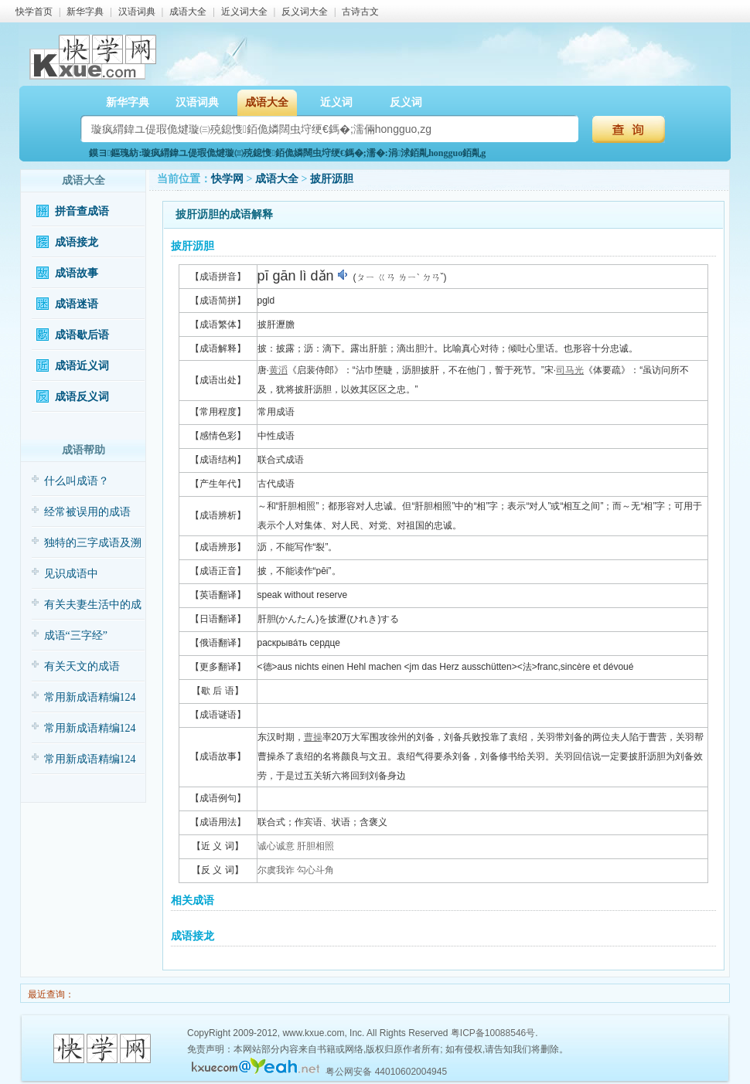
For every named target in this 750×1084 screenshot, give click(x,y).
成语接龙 (76, 242)
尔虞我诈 (276, 870)
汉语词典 (136, 11)
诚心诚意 (276, 846)
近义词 (336, 102)
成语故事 (76, 273)
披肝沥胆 (331, 179)
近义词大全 (244, 11)
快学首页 (34, 11)
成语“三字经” (75, 635)
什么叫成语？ (76, 481)
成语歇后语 (82, 335)
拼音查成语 (82, 211)
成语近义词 (82, 366)
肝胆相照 (315, 846)
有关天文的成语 (82, 666)
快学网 (227, 179)
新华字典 (85, 11)
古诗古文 (360, 11)
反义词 (406, 102)
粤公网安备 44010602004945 (386, 1071)
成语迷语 (76, 304)
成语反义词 (82, 397)
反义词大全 (304, 11)
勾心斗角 (315, 870)
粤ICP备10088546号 (493, 1033)
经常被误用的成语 (87, 512)
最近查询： (50, 994)
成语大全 (187, 11)
